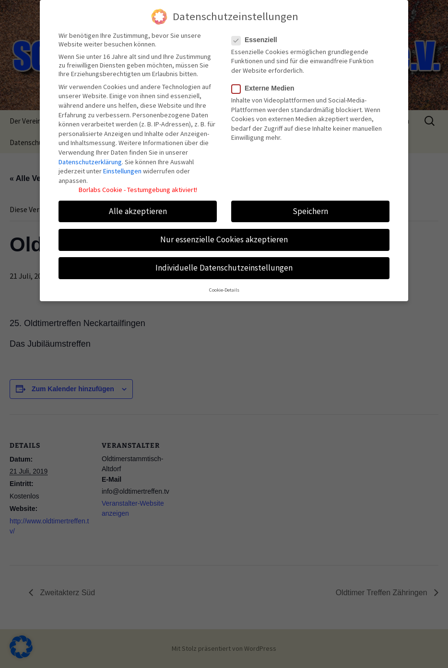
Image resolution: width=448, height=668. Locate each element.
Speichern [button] (310, 206)
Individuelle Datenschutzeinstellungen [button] (224, 263)
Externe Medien (265, 83)
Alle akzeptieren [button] (138, 206)
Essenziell (257, 34)
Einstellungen (122, 166)
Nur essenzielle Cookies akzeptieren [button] (224, 234)
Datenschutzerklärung (90, 156)
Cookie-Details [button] (224, 285)
